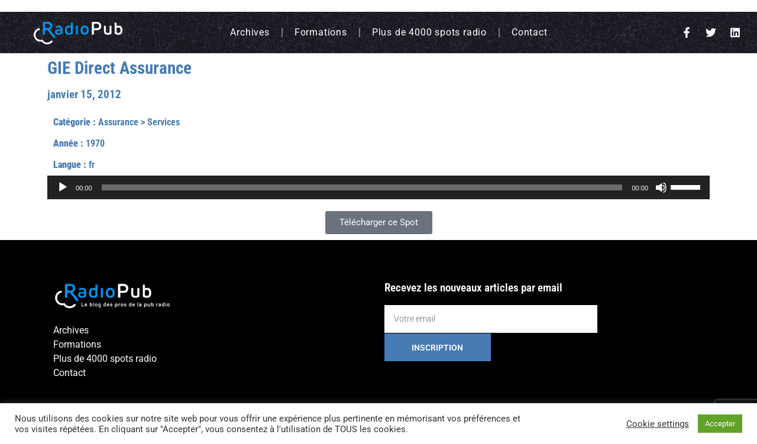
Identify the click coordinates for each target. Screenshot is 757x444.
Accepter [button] (720, 423)
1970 (95, 143)
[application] (378, 187)
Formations (321, 32)
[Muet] (661, 187)
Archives (249, 32)
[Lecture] (63, 187)
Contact (530, 32)
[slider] (362, 187)
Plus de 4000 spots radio (429, 32)
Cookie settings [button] (657, 424)
